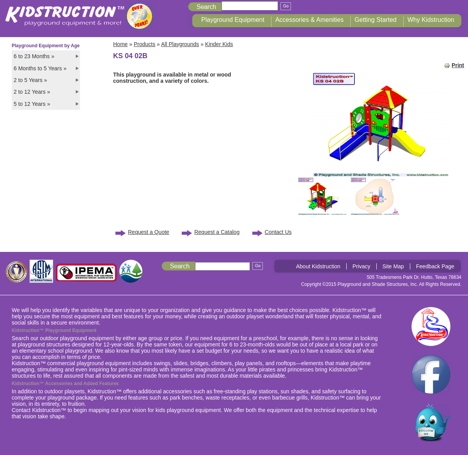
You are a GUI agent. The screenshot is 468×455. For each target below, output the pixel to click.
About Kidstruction (318, 266)
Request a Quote (148, 232)
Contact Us (278, 232)
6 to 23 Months (34, 56)
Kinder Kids (219, 44)
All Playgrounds (180, 44)
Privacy (361, 266)
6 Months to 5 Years (40, 68)
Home (120, 44)
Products (144, 44)
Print (454, 65)
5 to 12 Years (32, 104)
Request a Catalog (216, 232)
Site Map (393, 266)
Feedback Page (435, 266)
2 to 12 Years (32, 92)
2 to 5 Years (30, 80)
